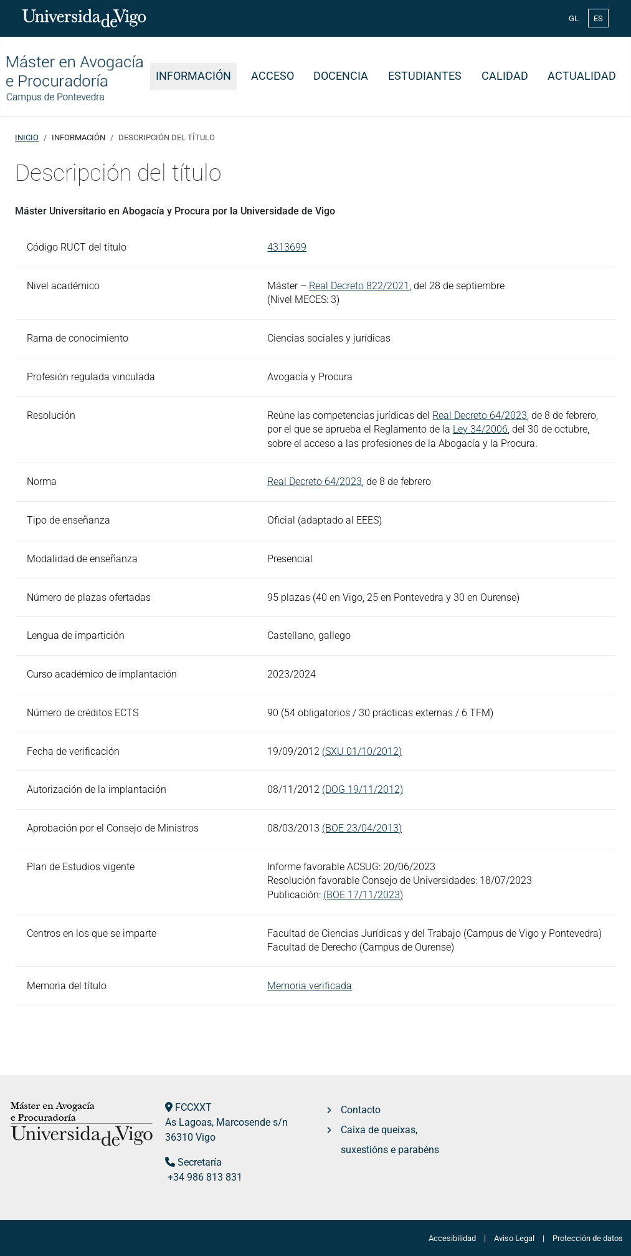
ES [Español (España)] (598, 18)
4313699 (286, 247)
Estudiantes (425, 76)
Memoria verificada (309, 986)
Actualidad (582, 76)
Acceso (272, 76)
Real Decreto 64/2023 (479, 415)
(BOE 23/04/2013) (362, 828)
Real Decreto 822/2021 (359, 286)
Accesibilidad (452, 1238)
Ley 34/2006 (480, 429)
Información (193, 76)
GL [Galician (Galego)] (574, 18)
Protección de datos (588, 1238)
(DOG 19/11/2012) (362, 789)
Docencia (340, 76)
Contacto (361, 1110)
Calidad (505, 76)
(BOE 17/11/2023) (363, 895)
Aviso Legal (514, 1238)
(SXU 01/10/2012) (362, 751)
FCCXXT (193, 1107)
